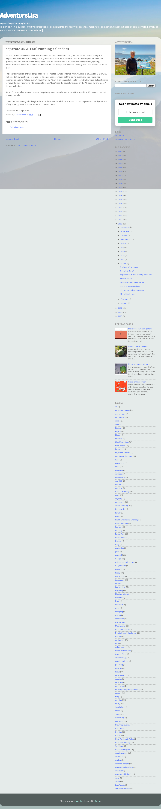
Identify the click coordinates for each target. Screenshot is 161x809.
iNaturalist (119, 577)
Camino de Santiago (123, 456)
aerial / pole (120, 414)
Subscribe (135, 119)
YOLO (117, 781)
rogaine (118, 693)
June (123, 252)
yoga (117, 778)
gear (117, 552)
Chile (117, 467)
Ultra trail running (122, 743)
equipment (120, 502)
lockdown (119, 605)
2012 (120, 208)
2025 (120, 155)
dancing (118, 488)
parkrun (118, 668)
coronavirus (120, 478)
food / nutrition (121, 524)
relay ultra (119, 686)
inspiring (118, 584)
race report (120, 676)
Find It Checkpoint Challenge (127, 520)
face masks (120, 509)
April (123, 260)
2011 (120, 212)
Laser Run (119, 598)
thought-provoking (122, 725)
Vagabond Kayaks (122, 750)
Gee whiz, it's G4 (127, 271)
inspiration (119, 580)
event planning (121, 506)
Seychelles (119, 707)
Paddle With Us (121, 661)
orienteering (120, 658)
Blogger (98, 801)
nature (118, 637)
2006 (120, 312)
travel (117, 736)
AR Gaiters (119, 136)
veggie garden (121, 753)
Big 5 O (118, 432)
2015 (120, 196)
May (123, 256)
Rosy (117, 697)
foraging (118, 531)
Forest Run (119, 534)
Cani (117, 460)
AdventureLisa (19, 15)
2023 (120, 163)
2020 (120, 175)
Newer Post (12, 139)
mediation (119, 619)
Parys (117, 672)
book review (120, 446)
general (118, 555)
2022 (120, 167)
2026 (120, 151)
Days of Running (122, 492)
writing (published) (123, 774)
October (124, 235)
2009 (120, 220)
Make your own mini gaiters (140, 329)
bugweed (119, 449)
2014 (120, 200)
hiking (117, 573)
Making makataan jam (138, 347)
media (118, 615)
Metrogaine (120, 626)
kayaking (119, 591)
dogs (117, 495)
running (118, 700)
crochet (118, 485)
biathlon (118, 428)
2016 (120, 192)
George (118, 559)
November (125, 232)
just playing (120, 587)
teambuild (119, 721)
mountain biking (122, 629)
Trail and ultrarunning (129, 267)
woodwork (119, 771)
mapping (119, 612)
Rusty (117, 704)
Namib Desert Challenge (125, 633)
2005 (120, 316)
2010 (120, 216)
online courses (121, 647)
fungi (117, 545)
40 (116, 407)
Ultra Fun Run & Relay (124, 739)
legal (117, 601)
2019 (120, 180)
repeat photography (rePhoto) (127, 690)
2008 (120, 224)
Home (57, 139)
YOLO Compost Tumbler (125, 139)
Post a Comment (17, 127)
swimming (119, 718)
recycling (119, 683)
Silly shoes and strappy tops (132, 290)
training (118, 732)
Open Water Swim (123, 651)
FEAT (117, 516)
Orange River (120, 654)
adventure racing (122, 410)
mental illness (121, 623)
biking (117, 435)
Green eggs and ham (137, 382)
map (117, 608)
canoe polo (119, 463)
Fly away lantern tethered (139, 364)
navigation (119, 640)
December (125, 227)
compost (118, 474)
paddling (119, 665)
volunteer (119, 757)
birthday (118, 439)
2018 (120, 184)
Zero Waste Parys (122, 789)
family (118, 513)
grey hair (119, 569)
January (124, 303)
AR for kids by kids (127, 294)
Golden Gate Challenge (125, 562)
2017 (120, 188)
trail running (120, 728)
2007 (120, 308)
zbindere (79, 801)
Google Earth (120, 566)
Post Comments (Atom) (26, 145)
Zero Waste (120, 785)
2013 (120, 204)
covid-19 (118, 481)
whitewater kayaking (124, 767)
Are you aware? (126, 279)
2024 (120, 159)
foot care (119, 527)
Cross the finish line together (132, 283)
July (122, 248)
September (126, 240)
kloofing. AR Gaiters (123, 594)
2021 (120, 172)
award (118, 425)
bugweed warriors (122, 453)
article (118, 421)
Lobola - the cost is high (130, 286)
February (125, 299)
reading (118, 679)
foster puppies (121, 538)
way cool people (122, 764)
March (124, 264)
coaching (119, 471)
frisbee (118, 541)
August (124, 244)
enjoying (118, 499)
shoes (117, 711)
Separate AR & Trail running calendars (136, 275)
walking (118, 760)
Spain (117, 714)
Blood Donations (122, 442)
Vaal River (119, 746)
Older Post (102, 139)
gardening (119, 548)
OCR (117, 644)
